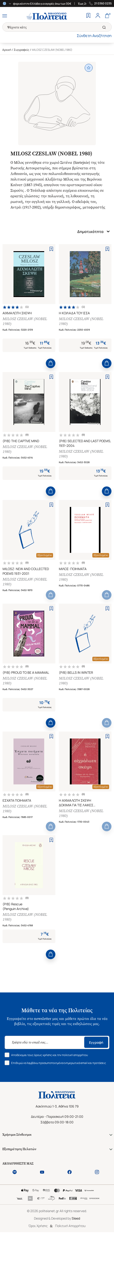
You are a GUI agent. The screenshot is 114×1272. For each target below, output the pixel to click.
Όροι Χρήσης (38, 1226)
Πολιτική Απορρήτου (70, 1226)
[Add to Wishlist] (51, 248)
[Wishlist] (88, 16)
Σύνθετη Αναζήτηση (94, 35)
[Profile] (97, 16)
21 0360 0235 (103, 3)
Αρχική (6, 50)
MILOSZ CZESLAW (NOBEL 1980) (25, 321)
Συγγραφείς (21, 50)
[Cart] (107, 16)
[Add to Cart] (50, 363)
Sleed (76, 1218)
